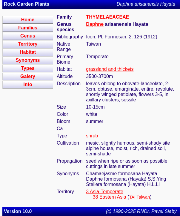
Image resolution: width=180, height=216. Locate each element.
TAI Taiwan (139, 197)
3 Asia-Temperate (104, 191)
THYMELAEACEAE (107, 17)
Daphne (95, 24)
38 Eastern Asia (109, 197)
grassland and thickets (109, 69)
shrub (92, 135)
